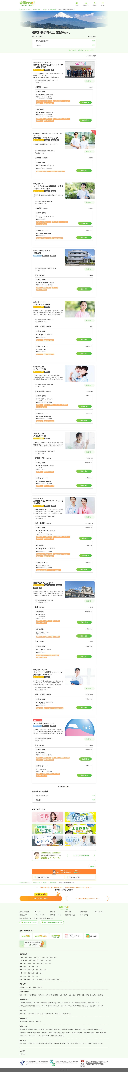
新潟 (30, 960)
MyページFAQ (84, 915)
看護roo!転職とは (25, 912)
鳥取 (33, 973)
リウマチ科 (23, 1035)
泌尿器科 (80, 1032)
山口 (41, 973)
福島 (55, 957)
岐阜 (29, 966)
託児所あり (76, 1043)
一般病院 (22, 1002)
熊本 (40, 979)
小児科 (50, 1032)
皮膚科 (74, 1032)
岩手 (39, 957)
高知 (37, 976)
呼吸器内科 (41, 1029)
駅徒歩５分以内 (47, 1043)
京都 (29, 970)
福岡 (28, 979)
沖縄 (58, 979)
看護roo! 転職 (36, 9)
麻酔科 (104, 1032)
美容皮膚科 (29, 1029)
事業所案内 (23, 1054)
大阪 (25, 970)
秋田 (47, 957)
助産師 (40, 987)
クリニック (59, 1002)
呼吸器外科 (90, 1029)
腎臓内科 (70, 1029)
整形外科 (37, 1032)
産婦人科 (56, 1032)
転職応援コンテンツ (55, 915)
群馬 (50, 963)
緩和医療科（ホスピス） (58, 1035)
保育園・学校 (80, 995)
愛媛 (33, 976)
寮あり (70, 1043)
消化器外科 (23, 1032)
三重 (37, 966)
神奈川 (29, 963)
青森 (35, 957)
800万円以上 (67, 1013)
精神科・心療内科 (89, 1032)
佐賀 (32, 979)
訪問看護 (55, 995)
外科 (84, 1029)
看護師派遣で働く (70, 915)
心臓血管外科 (98, 1029)
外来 (25, 995)
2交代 (21, 1021)
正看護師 (22, 987)
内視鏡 (94, 995)
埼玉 (34, 963)
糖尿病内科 (78, 1029)
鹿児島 (53, 979)
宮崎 (48, 979)
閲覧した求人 (23, 915)
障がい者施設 (77, 1006)
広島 (25, 973)
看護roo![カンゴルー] (25, 9)
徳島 (25, 976)
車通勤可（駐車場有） (60, 1043)
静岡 (33, 966)
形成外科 (44, 1032)
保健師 (35, 987)
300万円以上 (23, 1013)
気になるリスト (99, 912)
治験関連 (100, 995)
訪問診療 (88, 995)
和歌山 (45, 970)
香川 (29, 976)
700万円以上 (58, 1013)
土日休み (39, 1043)
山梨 (46, 960)
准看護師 (28, 987)
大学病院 (28, 1002)
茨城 (42, 963)
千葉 (38, 963)
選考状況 (52, 912)
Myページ (37, 912)
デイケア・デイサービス (49, 1006)
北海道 (31, 957)
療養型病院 (44, 1002)
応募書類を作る (84, 912)
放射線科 (98, 1032)
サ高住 (70, 1006)
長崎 (36, 979)
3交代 (26, 1021)
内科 (35, 1029)
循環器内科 (57, 1029)
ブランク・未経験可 (87, 1043)
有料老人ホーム (35, 1006)
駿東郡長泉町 (53, 9)
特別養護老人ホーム (93, 1002)
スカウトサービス (40, 915)
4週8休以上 (32, 1043)
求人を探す (68, 912)
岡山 (29, 973)
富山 (34, 960)
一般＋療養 (36, 1002)
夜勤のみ (38, 1021)
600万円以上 (49, 1013)
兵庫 (33, 970)
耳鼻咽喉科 (67, 1032)
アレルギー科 (45, 1035)
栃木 (46, 963)
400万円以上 (32, 1013)
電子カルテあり (98, 1043)
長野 (50, 960)
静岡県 (44, 9)
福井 (42, 960)
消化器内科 (49, 1029)
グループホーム (61, 1006)
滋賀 (37, 970)
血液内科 (64, 1029)
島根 (37, 973)
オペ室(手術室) (32, 995)
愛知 (25, 966)
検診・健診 (72, 995)
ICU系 (46, 995)
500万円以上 (40, 1013)
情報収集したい (75, 877)
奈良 (41, 970)
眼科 (61, 1032)
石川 (38, 960)
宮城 (43, 957)
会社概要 (22, 1051)
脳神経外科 (30, 1032)
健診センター (86, 1006)
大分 (44, 979)
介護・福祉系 (63, 995)
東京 (25, 963)
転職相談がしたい (43, 877)
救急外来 (40, 995)
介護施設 (83, 1002)
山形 (51, 957)
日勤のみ (31, 1021)
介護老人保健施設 (25, 1006)
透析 (50, 995)
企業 (101, 1006)
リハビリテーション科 (33, 1035)
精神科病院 (51, 1002)
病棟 (21, 995)
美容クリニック (68, 1002)
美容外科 (22, 1029)
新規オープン (23, 1043)
